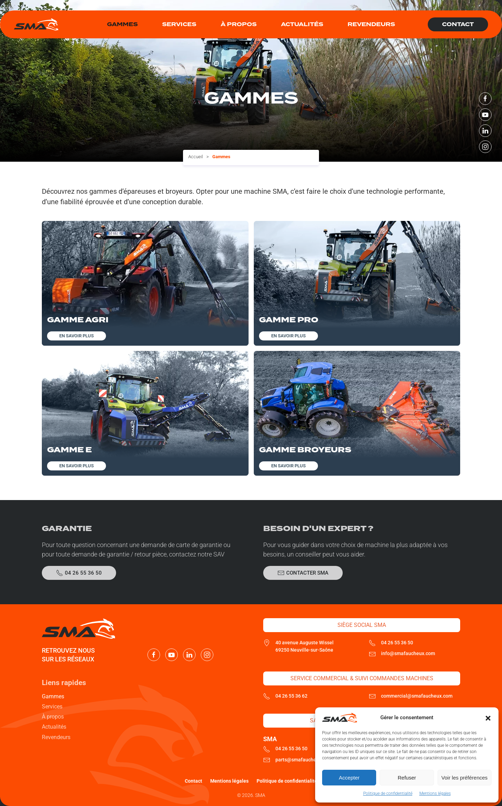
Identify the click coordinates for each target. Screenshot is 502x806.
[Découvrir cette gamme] (145, 283)
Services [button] (179, 24)
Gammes (53, 696)
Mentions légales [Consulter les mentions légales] (229, 781)
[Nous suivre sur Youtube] (485, 114)
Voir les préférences (464, 778)
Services (52, 706)
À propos (239, 24)
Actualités (302, 24)
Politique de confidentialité (387, 793)
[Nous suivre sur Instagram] (485, 146)
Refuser (407, 778)
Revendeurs (371, 24)
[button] (488, 717)
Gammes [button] (122, 24)
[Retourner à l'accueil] (36, 24)
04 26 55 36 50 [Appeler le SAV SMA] (79, 572)
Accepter (349, 778)
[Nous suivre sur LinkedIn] (485, 130)
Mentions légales (435, 793)
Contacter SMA (302, 572)
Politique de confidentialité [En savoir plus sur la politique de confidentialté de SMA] (287, 781)
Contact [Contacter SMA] (458, 24)
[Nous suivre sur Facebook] (485, 98)
